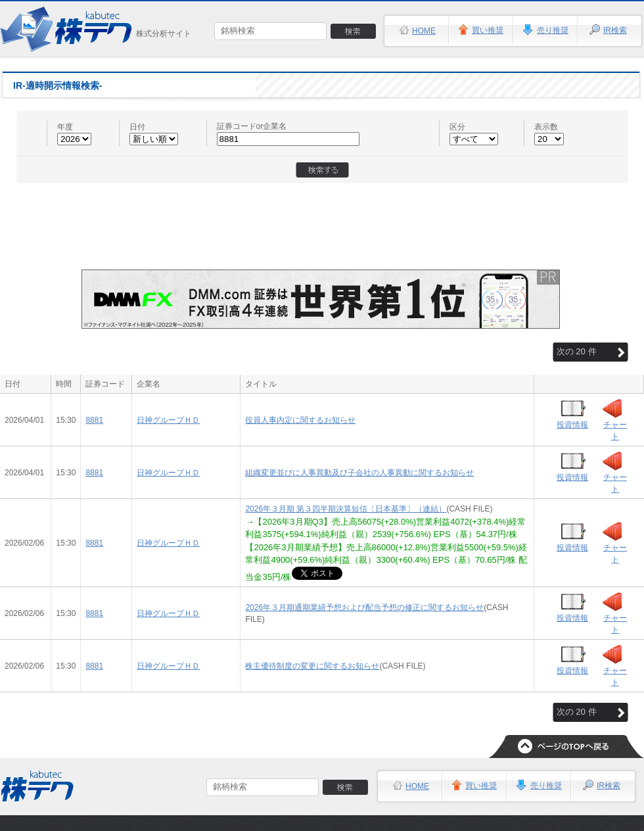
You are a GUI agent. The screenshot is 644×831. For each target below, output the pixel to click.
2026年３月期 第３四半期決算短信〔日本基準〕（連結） (345, 508)
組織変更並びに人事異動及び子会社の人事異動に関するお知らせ (359, 472)
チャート (615, 430)
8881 (94, 420)
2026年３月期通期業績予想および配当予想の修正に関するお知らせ (364, 607)
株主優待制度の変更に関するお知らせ (312, 666)
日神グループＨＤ (168, 420)
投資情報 (572, 424)
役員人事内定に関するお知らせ (300, 420)
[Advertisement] (322, 220)
